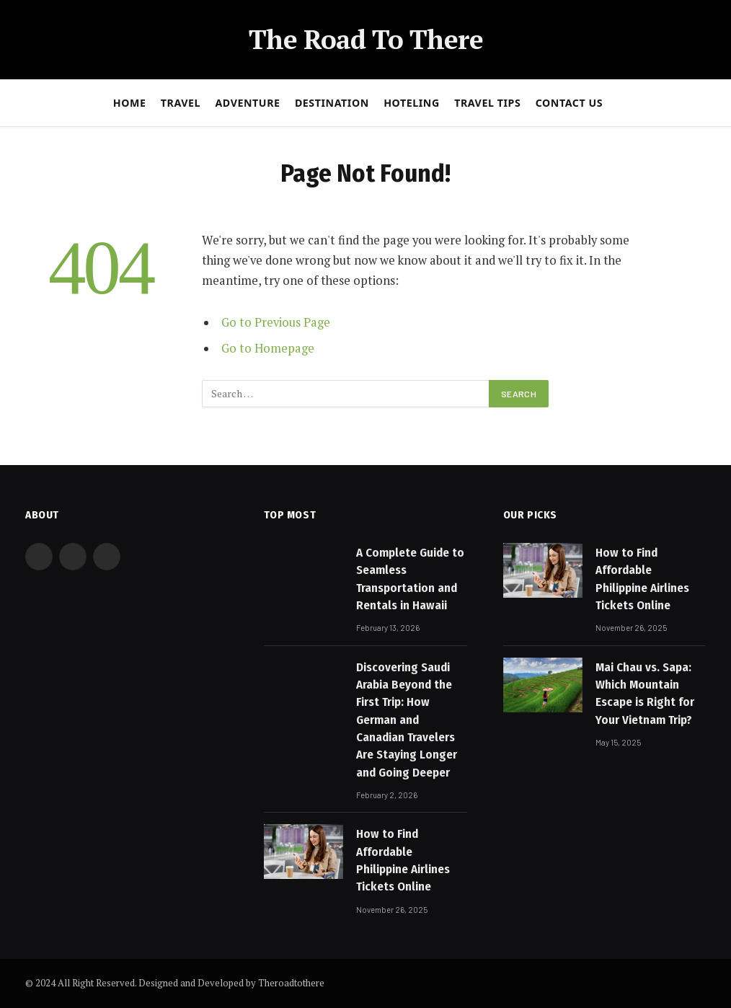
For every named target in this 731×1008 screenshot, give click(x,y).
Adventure (247, 103)
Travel (180, 103)
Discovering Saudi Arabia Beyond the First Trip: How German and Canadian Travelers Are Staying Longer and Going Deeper (406, 720)
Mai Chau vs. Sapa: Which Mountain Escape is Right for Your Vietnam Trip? (644, 694)
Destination (332, 103)
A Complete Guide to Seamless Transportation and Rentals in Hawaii (410, 579)
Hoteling (412, 103)
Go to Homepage (267, 348)
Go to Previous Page (275, 322)
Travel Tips (487, 103)
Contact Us (569, 103)
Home (129, 103)
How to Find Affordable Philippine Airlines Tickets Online (403, 860)
